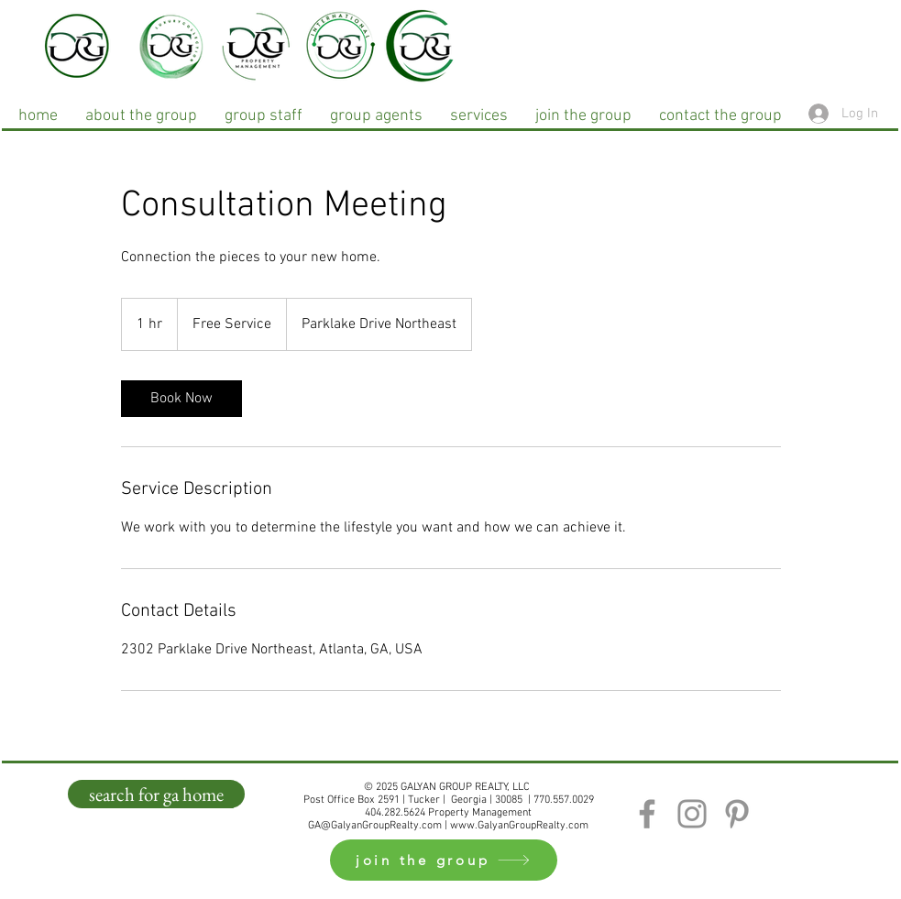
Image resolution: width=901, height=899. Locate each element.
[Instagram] (692, 814)
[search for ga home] (156, 794)
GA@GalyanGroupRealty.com (375, 825)
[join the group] (443, 860)
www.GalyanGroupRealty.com (519, 825)
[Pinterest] (737, 814)
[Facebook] (647, 814)
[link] (181, 398)
